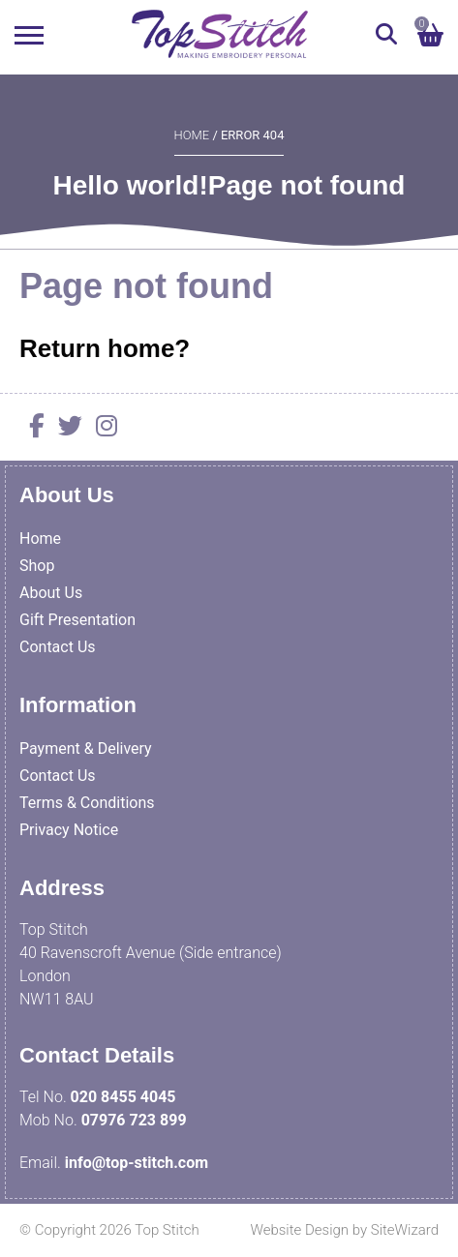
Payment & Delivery (85, 748)
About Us (50, 593)
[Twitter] (65, 429)
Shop (36, 565)
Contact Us (57, 647)
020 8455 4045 (123, 1097)
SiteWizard (405, 1230)
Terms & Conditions (87, 802)
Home (192, 135)
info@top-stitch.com (136, 1162)
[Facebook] (32, 429)
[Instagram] (101, 429)
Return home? (104, 348)
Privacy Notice (68, 830)
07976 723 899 (134, 1120)
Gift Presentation (77, 620)
